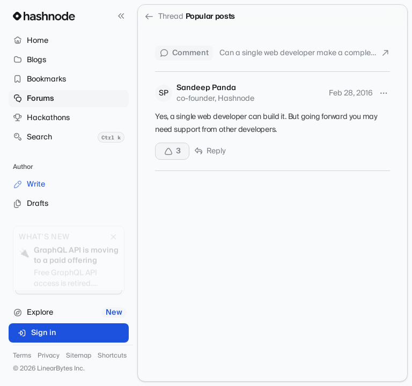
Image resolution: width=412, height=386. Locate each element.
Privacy (49, 356)
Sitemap (78, 356)
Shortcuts (112, 356)
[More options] (383, 93)
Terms (22, 356)
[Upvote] (172, 151)
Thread (163, 16)
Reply (210, 151)
